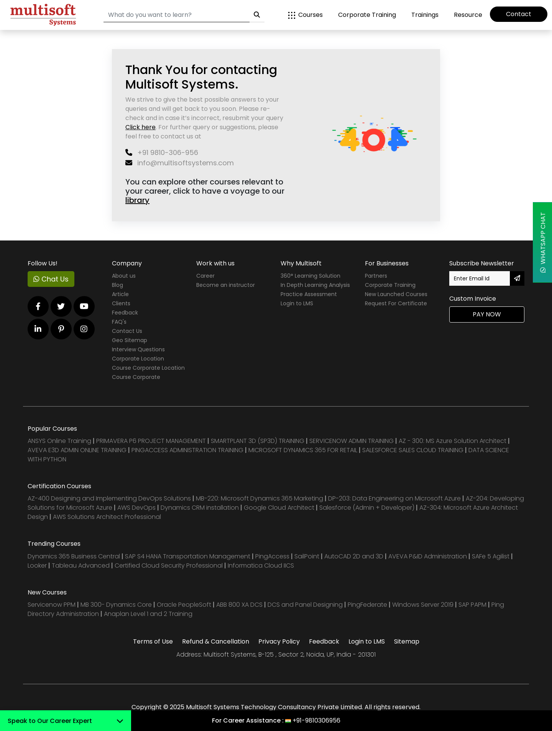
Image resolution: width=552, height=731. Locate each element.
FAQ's (119, 322)
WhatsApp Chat (543, 242)
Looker (37, 565)
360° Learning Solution (310, 276)
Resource (468, 14)
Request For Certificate (396, 303)
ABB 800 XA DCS (240, 604)
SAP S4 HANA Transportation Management (188, 556)
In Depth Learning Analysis (315, 285)
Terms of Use (153, 641)
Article (120, 294)
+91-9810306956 (316, 720)
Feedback (125, 312)
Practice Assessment (309, 294)
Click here (140, 127)
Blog (117, 285)
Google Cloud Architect (280, 507)
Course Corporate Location (148, 368)
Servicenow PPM (52, 604)
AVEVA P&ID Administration (427, 556)
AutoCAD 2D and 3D (353, 556)
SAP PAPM (473, 604)
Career (205, 276)
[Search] (177, 15)
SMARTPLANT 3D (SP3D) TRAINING (257, 440)
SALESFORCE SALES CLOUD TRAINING (413, 450)
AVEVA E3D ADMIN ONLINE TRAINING (77, 450)
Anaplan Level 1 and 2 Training (148, 613)
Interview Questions (138, 349)
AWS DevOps (137, 507)
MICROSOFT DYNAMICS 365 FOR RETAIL (302, 450)
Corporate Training (367, 14)
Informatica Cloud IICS (261, 565)
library (137, 200)
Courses (305, 14)
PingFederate (368, 604)
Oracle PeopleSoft (184, 604)
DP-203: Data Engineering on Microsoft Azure (395, 498)
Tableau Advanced (81, 565)
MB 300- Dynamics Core (116, 604)
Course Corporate (136, 377)
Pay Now (487, 314)
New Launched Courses (396, 294)
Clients (121, 303)
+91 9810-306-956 (161, 152)
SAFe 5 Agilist (490, 556)
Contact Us (127, 331)
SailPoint (307, 556)
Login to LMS (297, 303)
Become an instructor (225, 285)
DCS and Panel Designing (306, 604)
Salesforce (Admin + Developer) (366, 507)
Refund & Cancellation (215, 641)
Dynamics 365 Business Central (74, 556)
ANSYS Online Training (59, 440)
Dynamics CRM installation (200, 507)
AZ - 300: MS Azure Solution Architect (452, 440)
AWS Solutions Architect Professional (107, 516)
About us (124, 276)
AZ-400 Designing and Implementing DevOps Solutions (109, 498)
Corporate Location (138, 358)
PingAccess (272, 556)
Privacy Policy (279, 641)
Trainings (425, 14)
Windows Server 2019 (422, 604)
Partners (376, 276)
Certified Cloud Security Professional (169, 565)
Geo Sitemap (129, 340)
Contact (518, 14)
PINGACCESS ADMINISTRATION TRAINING (187, 450)
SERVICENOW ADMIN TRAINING (352, 440)
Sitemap (406, 641)
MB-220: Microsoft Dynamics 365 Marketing (260, 498)
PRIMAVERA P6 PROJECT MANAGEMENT (151, 440)
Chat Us (51, 279)
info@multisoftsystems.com (179, 163)
